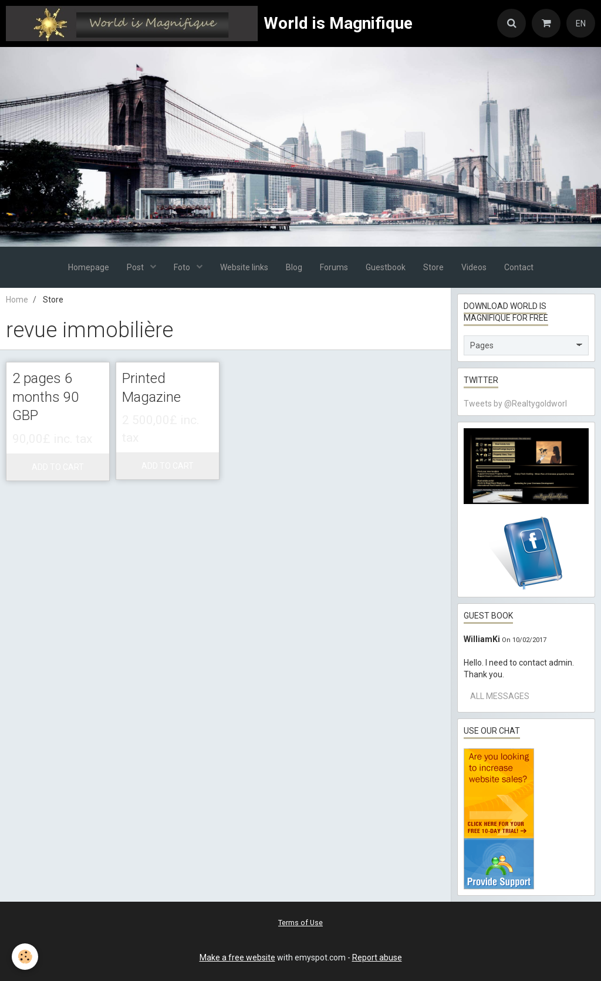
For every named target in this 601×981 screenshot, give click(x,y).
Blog (294, 267)
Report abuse (377, 957)
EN (581, 23)
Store (433, 267)
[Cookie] (25, 956)
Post (136, 267)
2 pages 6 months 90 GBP (45, 397)
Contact (519, 267)
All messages (499, 696)
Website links (244, 267)
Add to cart (58, 467)
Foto (183, 267)
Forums (334, 267)
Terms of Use (300, 922)
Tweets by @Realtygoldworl (515, 403)
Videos (474, 267)
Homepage (88, 267)
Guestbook (386, 267)
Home (17, 299)
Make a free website (237, 957)
